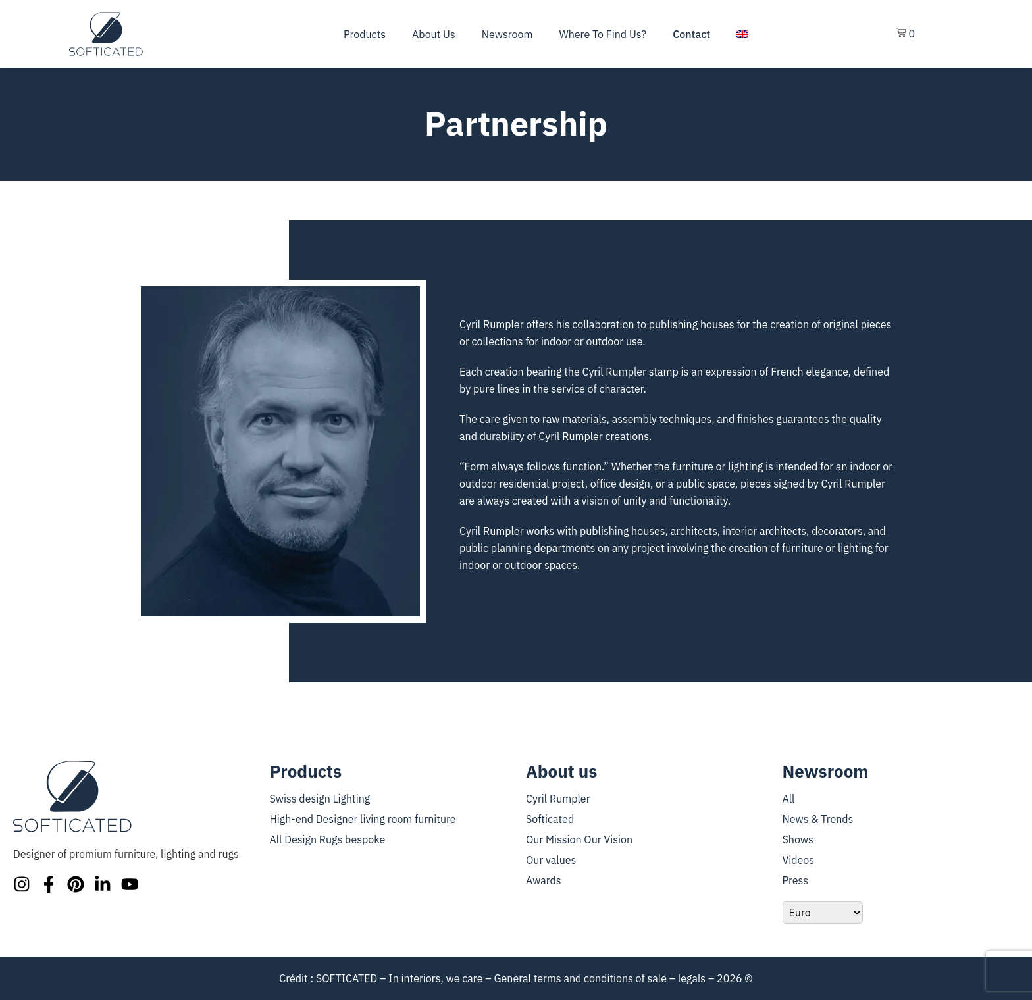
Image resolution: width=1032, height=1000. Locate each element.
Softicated (550, 819)
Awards (543, 880)
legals (692, 978)
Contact (691, 34)
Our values (551, 859)
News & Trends (818, 819)
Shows (798, 839)
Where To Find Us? (602, 34)
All (789, 798)
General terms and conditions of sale (580, 978)
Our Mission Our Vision (579, 839)
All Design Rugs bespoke (328, 839)
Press (796, 880)
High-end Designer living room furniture (363, 819)
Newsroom (507, 34)
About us (433, 34)
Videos (799, 859)
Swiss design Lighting (320, 798)
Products (365, 34)
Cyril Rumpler (558, 798)
